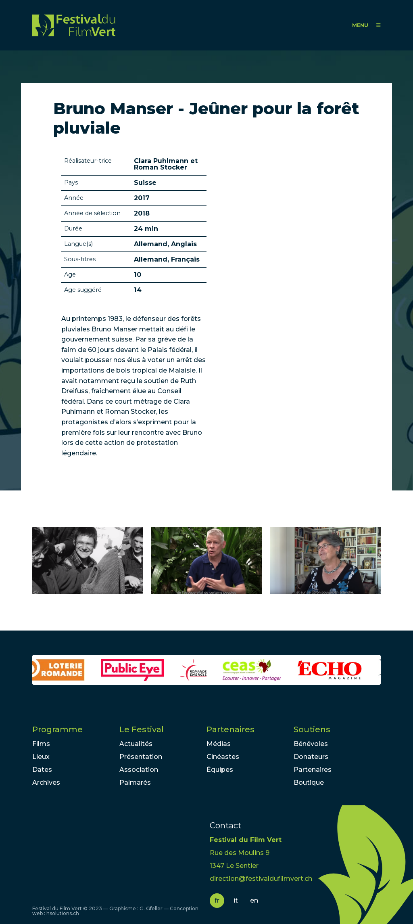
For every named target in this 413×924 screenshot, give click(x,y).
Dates (42, 769)
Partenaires (230, 729)
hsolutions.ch (62, 913)
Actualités (135, 744)
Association (138, 769)
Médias (218, 744)
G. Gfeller (151, 908)
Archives (46, 782)
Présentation (140, 757)
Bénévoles (311, 744)
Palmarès (135, 782)
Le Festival (141, 729)
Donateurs (311, 757)
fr (217, 900)
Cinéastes (222, 757)
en (254, 900)
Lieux (41, 757)
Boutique (309, 782)
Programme (57, 729)
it (236, 900)
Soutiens (312, 729)
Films (41, 744)
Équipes (219, 769)
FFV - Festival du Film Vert (74, 25)
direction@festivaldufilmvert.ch (261, 878)
